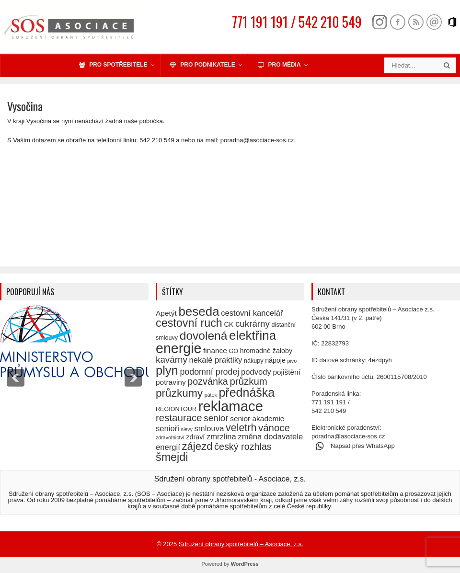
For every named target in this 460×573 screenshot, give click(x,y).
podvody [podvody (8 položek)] (256, 372)
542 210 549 (328, 410)
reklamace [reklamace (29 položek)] (230, 406)
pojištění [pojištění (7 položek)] (286, 372)
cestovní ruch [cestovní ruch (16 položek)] (189, 323)
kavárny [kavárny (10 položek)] (171, 360)
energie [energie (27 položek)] (178, 348)
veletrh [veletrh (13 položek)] (241, 428)
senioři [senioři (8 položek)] (167, 428)
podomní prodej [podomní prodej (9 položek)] (209, 372)
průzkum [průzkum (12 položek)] (248, 381)
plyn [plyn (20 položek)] (167, 370)
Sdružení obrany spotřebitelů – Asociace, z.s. (241, 544)
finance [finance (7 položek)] (215, 350)
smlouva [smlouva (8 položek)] (209, 428)
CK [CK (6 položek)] (228, 324)
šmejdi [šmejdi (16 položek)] (172, 457)
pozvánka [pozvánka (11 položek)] (207, 381)
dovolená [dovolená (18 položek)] (204, 335)
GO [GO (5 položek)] (233, 351)
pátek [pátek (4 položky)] (211, 395)
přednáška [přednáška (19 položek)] (246, 392)
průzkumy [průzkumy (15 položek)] (179, 393)
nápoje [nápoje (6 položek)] (275, 360)
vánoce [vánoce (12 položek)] (274, 427)
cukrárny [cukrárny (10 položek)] (252, 324)
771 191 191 (328, 402)
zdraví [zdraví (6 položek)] (195, 437)
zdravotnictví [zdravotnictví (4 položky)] (170, 437)
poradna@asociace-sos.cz (348, 436)
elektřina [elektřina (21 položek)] (252, 335)
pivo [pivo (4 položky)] (292, 361)
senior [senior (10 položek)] (216, 418)
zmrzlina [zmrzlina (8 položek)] (221, 436)
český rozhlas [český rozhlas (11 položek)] (243, 446)
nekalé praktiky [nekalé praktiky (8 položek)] (215, 360)
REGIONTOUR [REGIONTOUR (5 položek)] (176, 409)
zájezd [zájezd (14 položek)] (197, 446)
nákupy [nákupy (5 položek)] (254, 360)
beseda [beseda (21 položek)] (198, 311)
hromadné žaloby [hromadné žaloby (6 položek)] (266, 351)
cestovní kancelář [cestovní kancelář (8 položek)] (252, 313)
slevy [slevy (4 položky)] (187, 429)
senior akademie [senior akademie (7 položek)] (257, 418)
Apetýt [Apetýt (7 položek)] (166, 313)
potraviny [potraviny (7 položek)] (171, 382)
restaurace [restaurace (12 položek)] (179, 417)
